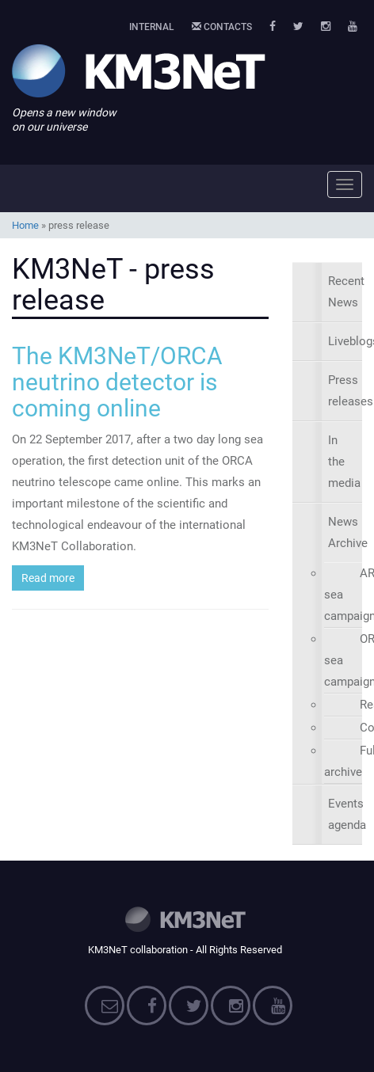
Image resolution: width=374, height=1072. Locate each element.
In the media (344, 461)
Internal (151, 26)
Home (25, 225)
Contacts (222, 26)
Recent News (345, 292)
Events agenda (345, 814)
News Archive (345, 532)
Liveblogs (345, 341)
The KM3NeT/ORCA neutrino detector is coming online (117, 382)
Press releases (345, 391)
